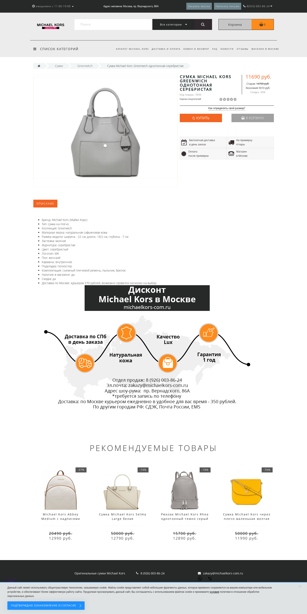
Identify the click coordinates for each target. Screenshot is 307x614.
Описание (45, 203)
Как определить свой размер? (226, 108)
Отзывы (242, 48)
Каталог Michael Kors (128, 48)
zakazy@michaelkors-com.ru (223, 573)
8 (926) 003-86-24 (153, 573)
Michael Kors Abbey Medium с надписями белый (60, 518)
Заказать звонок (199, 6)
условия (214, 591)
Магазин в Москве (265, 48)
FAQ (213, 48)
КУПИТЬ (202, 118)
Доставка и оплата (162, 48)
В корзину (252, 118)
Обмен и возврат (194, 48)
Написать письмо (227, 6)
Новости (226, 48)
